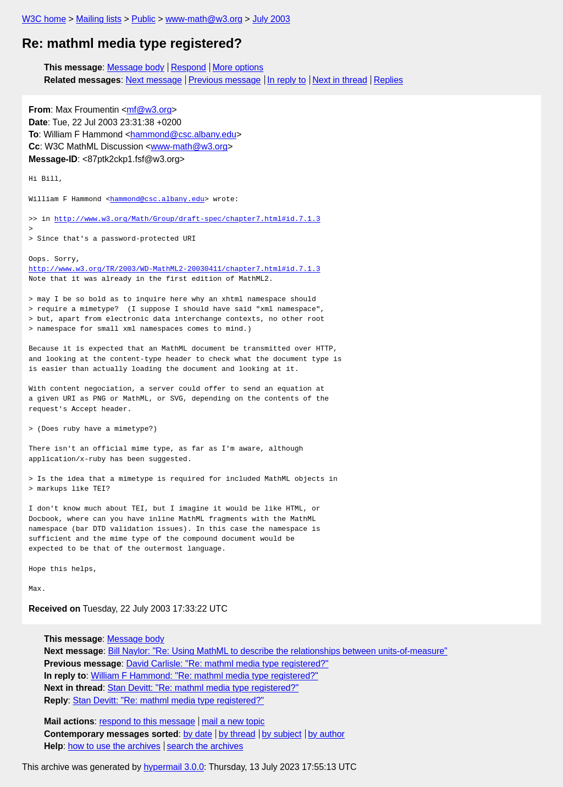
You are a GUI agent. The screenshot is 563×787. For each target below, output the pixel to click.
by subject (281, 734)
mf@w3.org (149, 109)
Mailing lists (99, 19)
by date (197, 734)
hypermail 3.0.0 (173, 767)
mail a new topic (233, 721)
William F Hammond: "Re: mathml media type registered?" (204, 675)
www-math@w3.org (203, 19)
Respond (188, 67)
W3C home (44, 19)
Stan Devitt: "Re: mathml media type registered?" (203, 687)
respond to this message (147, 721)
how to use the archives (114, 746)
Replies (388, 80)
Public (143, 19)
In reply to (286, 80)
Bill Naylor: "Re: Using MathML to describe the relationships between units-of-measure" (278, 651)
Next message (154, 80)
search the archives (205, 746)
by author (326, 734)
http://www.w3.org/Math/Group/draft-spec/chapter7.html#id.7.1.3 (187, 219)
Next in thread (339, 80)
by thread (237, 734)
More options (238, 67)
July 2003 (271, 19)
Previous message (225, 80)
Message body (135, 67)
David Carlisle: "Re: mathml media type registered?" (227, 663)
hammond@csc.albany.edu (183, 134)
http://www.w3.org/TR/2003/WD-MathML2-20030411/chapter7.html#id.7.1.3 (174, 269)
